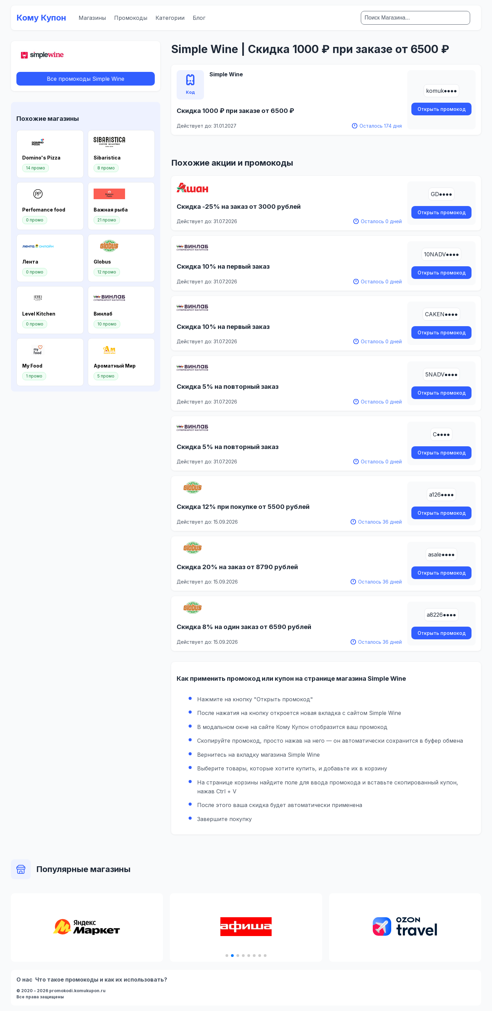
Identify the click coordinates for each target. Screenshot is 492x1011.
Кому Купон (41, 18)
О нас (24, 979)
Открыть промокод (442, 109)
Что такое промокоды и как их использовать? (101, 979)
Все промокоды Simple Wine (85, 78)
